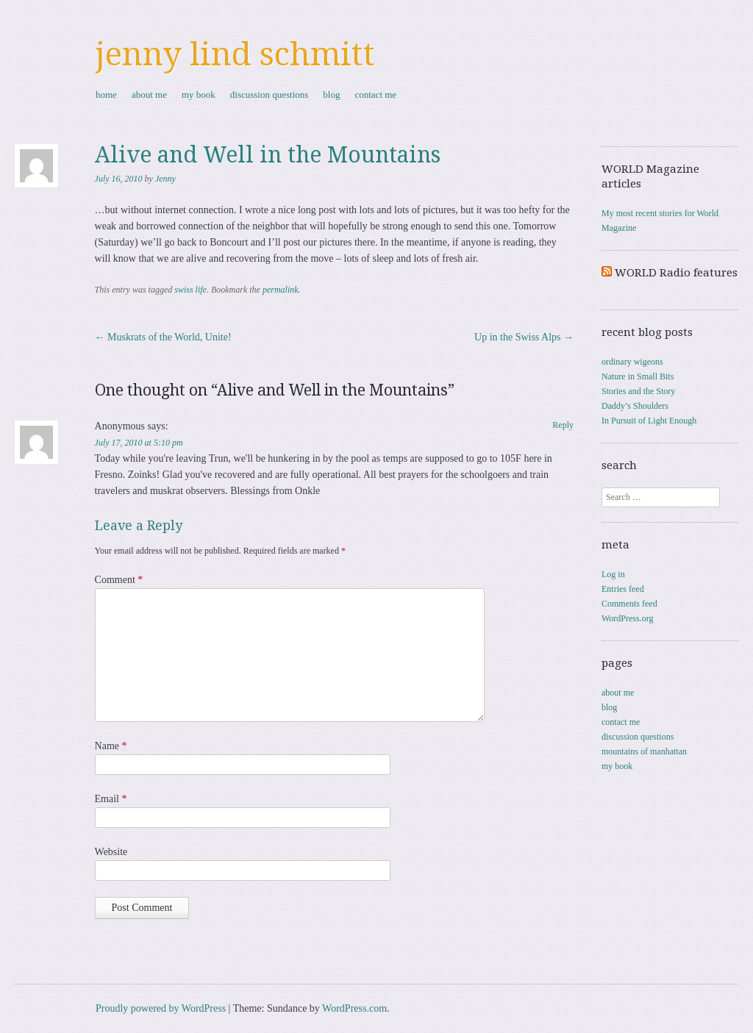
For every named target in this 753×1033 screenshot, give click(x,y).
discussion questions (269, 94)
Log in (613, 574)
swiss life (190, 290)
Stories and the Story (638, 391)
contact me (375, 94)
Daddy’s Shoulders (635, 406)
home (106, 94)
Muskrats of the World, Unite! (163, 337)
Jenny (165, 179)
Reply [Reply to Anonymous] (563, 425)
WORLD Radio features (676, 272)
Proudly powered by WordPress (161, 1008)
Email (111, 798)
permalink (281, 290)
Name (111, 745)
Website (111, 851)
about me (149, 94)
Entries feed (623, 589)
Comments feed (629, 603)
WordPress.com (354, 1008)
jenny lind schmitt (235, 54)
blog (331, 94)
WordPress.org (627, 618)
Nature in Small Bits (638, 376)
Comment (119, 579)
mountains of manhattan (644, 751)
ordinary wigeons (632, 362)
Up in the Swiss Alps (524, 337)
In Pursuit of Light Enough (649, 420)
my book (198, 94)
